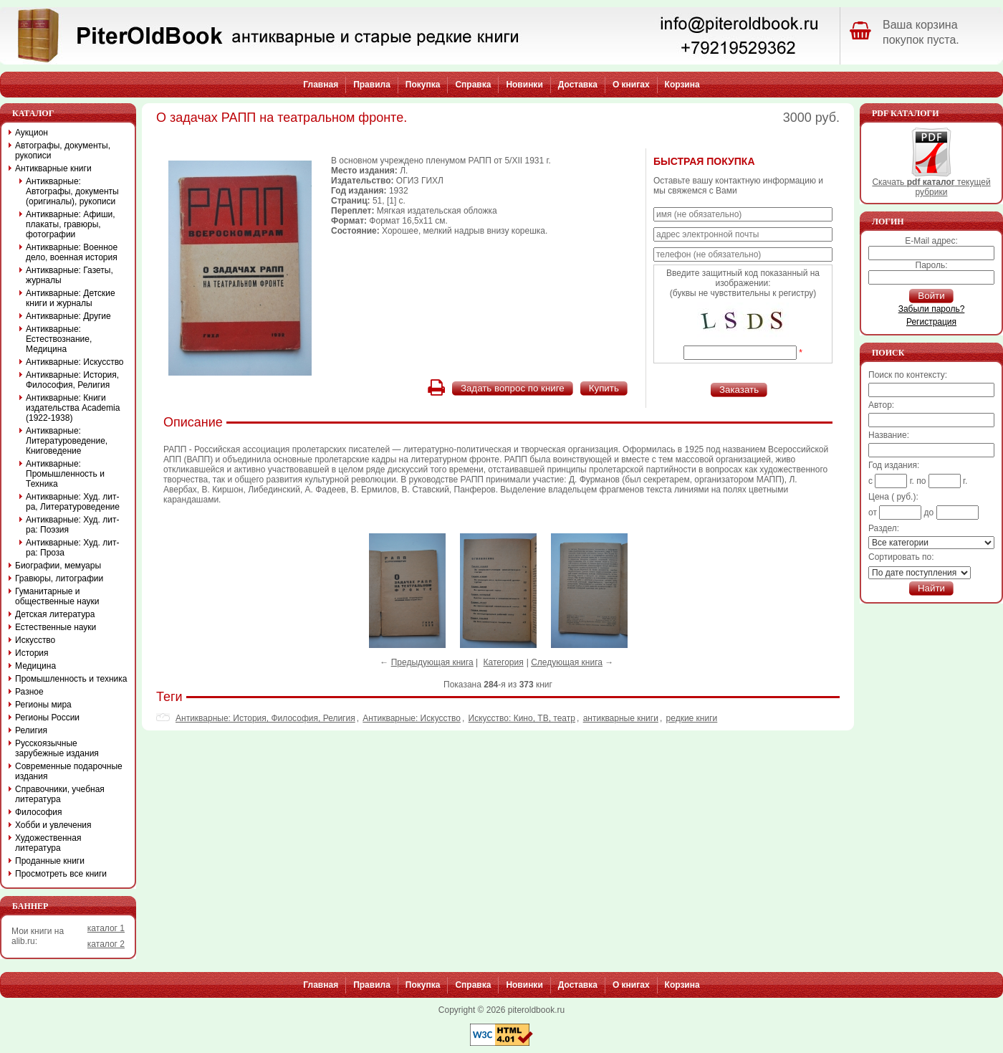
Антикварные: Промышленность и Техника (65, 474)
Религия (31, 730)
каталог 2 (106, 944)
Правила (371, 85)
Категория (504, 662)
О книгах (631, 85)
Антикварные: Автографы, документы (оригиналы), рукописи (72, 191)
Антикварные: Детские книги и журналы (70, 298)
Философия (38, 812)
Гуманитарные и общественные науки (57, 596)
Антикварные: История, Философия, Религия (265, 718)
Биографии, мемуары (58, 566)
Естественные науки (55, 627)
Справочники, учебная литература (60, 794)
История (32, 653)
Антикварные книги (53, 168)
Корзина (682, 85)
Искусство (35, 640)
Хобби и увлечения (53, 825)
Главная (320, 85)
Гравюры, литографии (59, 578)
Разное (29, 692)
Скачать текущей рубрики (931, 183)
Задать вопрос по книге (513, 388)
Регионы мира (43, 705)
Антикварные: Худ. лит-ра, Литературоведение (73, 502)
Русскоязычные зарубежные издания (57, 748)
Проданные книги (50, 861)
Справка (473, 85)
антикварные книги (620, 718)
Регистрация (931, 322)
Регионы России (47, 718)
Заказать (739, 389)
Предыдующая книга (432, 662)
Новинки (524, 85)
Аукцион (31, 133)
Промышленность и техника (71, 679)
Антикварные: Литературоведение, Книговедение (66, 441)
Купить (604, 388)
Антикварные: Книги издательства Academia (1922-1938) (73, 408)
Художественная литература (48, 843)
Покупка (423, 85)
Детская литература (55, 614)
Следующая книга (567, 662)
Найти (931, 588)
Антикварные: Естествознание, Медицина (59, 339)
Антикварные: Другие (68, 316)
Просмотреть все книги (61, 874)
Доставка (578, 85)
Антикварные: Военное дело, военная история (71, 252)
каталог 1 (106, 928)
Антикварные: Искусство (412, 718)
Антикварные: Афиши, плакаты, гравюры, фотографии (70, 224)
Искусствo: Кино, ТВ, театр (522, 718)
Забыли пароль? (931, 309)
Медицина (35, 666)
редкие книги (692, 718)
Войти (931, 295)
